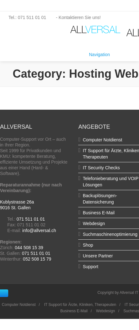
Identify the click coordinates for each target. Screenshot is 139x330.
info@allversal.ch (39, 230)
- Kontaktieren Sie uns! (74, 17)
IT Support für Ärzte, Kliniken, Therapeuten (80, 304)
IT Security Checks (101, 167)
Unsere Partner (98, 255)
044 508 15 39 (29, 247)
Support (90, 266)
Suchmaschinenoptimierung (110, 234)
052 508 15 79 (37, 259)
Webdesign (94, 223)
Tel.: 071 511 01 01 (23, 17)
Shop (88, 245)
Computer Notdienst (102, 139)
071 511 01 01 (30, 219)
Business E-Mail (98, 212)
